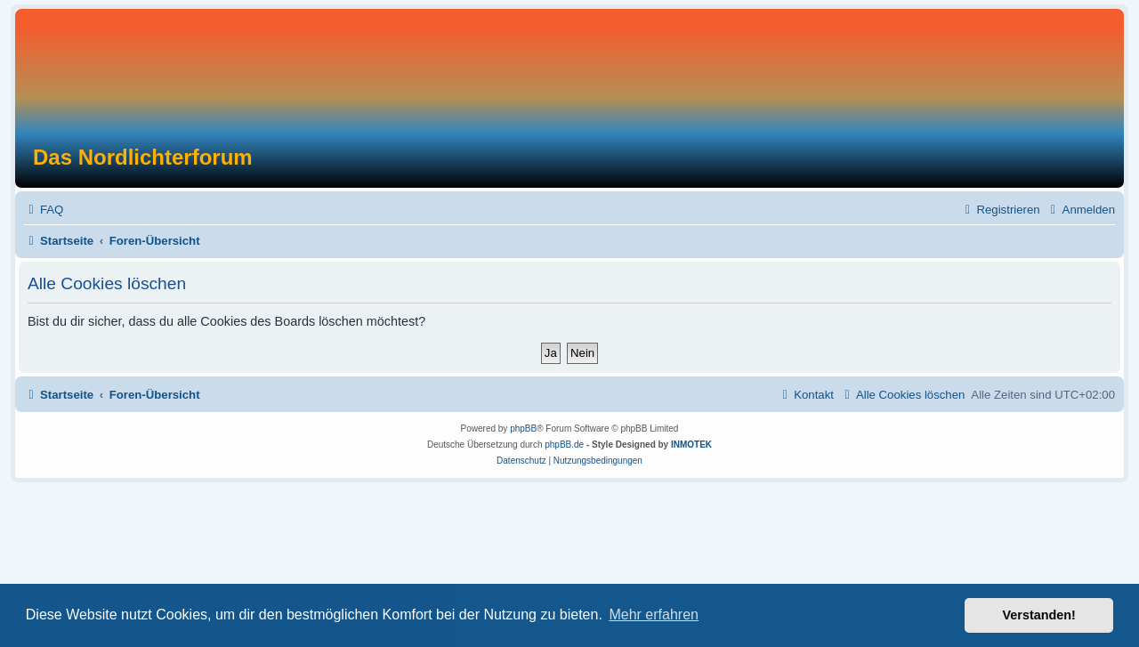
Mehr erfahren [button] (654, 614)
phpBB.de (564, 444)
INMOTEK (691, 444)
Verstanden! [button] (1039, 615)
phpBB (523, 428)
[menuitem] (43, 209)
